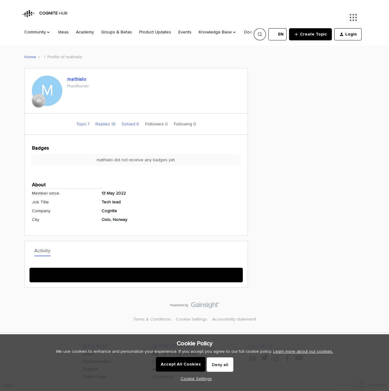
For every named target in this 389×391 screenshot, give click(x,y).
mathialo (76, 79)
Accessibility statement (234, 319)
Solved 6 (131, 124)
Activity (42, 251)
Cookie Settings (191, 319)
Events (184, 32)
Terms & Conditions (152, 319)
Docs (249, 32)
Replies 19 (106, 124)
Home (30, 56)
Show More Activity (136, 273)
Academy (85, 32)
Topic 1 (83, 124)
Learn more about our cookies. (303, 351)
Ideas (63, 32)
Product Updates (155, 32)
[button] (277, 34)
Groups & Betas (116, 32)
